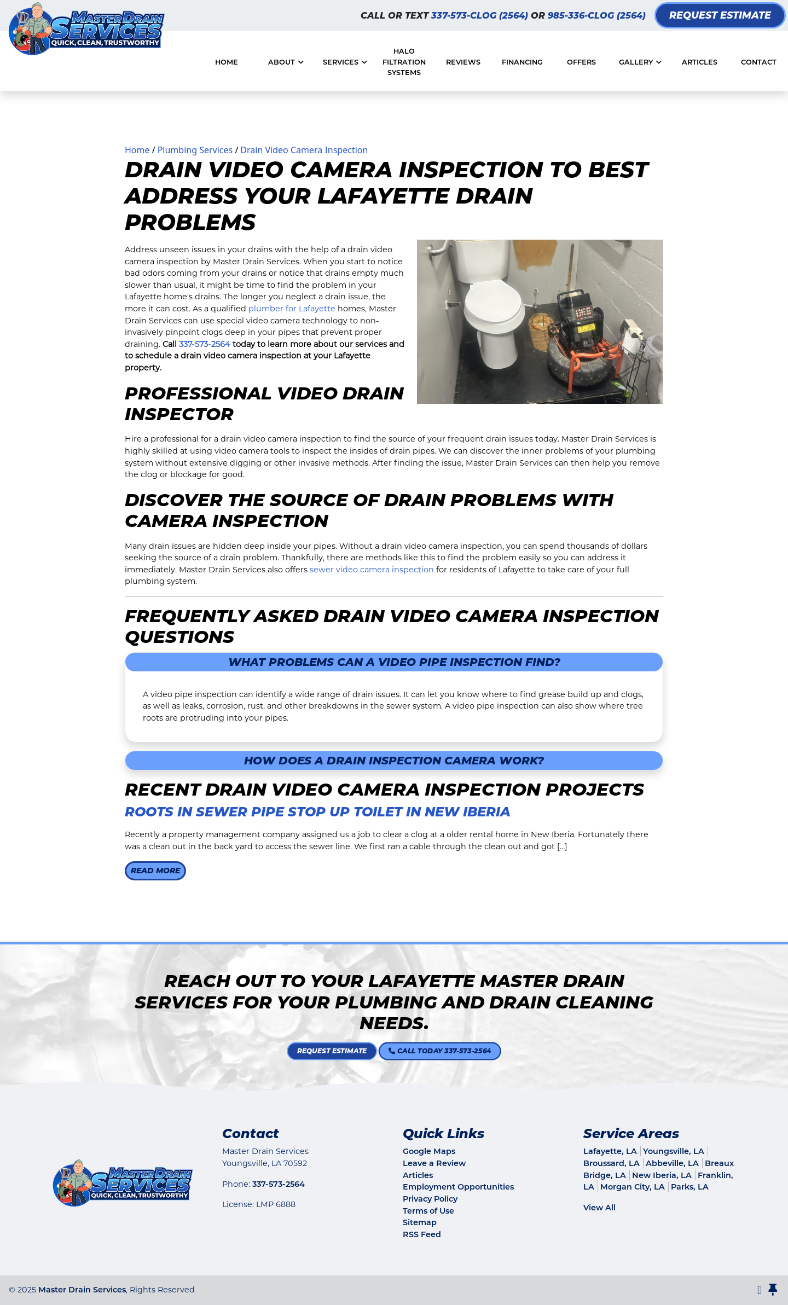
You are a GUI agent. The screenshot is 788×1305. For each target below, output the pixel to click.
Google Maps (429, 1151)
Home (137, 150)
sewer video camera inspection (372, 570)
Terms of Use (428, 1211)
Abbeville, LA (672, 1163)
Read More (155, 870)
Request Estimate (720, 15)
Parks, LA (690, 1187)
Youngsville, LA (673, 1151)
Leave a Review (434, 1163)
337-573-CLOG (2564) (481, 15)
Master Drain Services (82, 1290)
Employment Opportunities (458, 1187)
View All (599, 1208)
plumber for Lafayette (291, 309)
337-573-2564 (204, 344)
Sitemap (420, 1222)
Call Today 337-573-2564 (412, 1051)
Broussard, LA (611, 1163)
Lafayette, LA (610, 1151)
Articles (418, 1175)
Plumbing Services (195, 150)
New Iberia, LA (662, 1175)
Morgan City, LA (632, 1187)
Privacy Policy (430, 1199)
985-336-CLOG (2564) (597, 15)
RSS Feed (422, 1234)
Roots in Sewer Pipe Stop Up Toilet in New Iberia (318, 812)
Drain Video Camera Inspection (304, 150)
